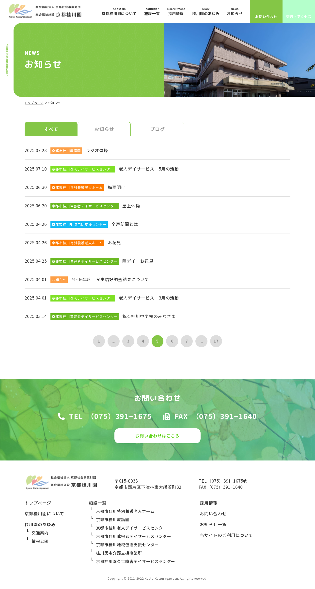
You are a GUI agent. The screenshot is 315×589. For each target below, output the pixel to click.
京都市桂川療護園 (112, 521)
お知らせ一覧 (213, 526)
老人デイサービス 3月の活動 (149, 298)
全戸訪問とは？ (126, 224)
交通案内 (40, 535)
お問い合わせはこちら (157, 437)
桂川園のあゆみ (40, 526)
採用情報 (209, 505)
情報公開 (40, 543)
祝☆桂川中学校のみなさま (148, 317)
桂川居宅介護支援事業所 (119, 555)
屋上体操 (131, 206)
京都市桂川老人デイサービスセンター (131, 530)
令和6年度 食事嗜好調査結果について (110, 280)
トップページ (34, 103)
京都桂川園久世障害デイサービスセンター (135, 563)
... (112, 342)
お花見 (114, 243)
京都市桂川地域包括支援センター (127, 546)
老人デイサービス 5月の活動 (149, 169)
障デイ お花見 (137, 261)
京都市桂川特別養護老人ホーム (125, 513)
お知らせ (104, 129)
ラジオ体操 (97, 151)
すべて (51, 129)
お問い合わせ (266, 16)
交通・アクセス (299, 16)
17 (217, 342)
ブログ (157, 129)
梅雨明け (117, 188)
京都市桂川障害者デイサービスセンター (133, 538)
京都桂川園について (44, 515)
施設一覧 (98, 505)
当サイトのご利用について (226, 537)
